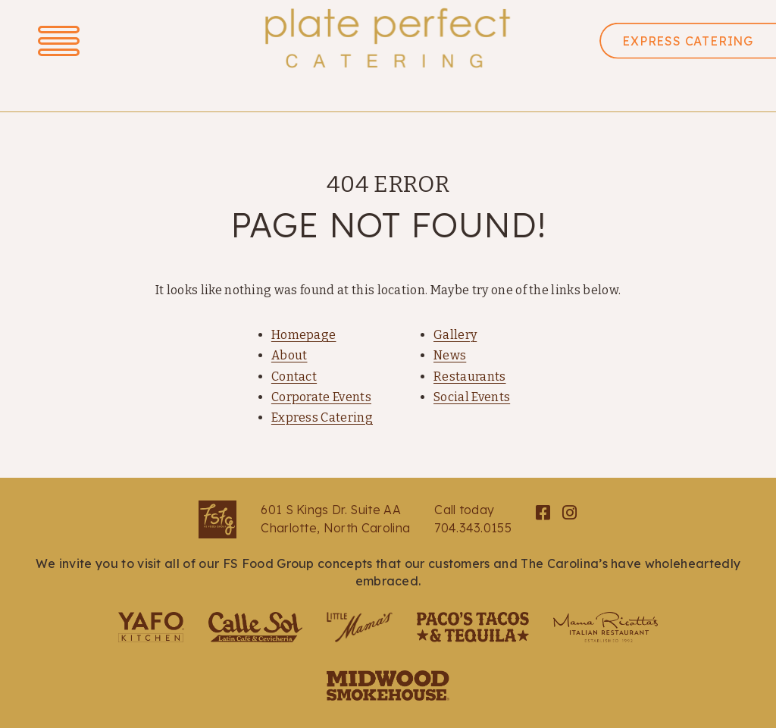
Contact (294, 376)
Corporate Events (321, 397)
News (449, 355)
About (289, 355)
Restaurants (469, 376)
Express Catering (322, 417)
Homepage (303, 335)
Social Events (471, 397)
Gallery (455, 335)
